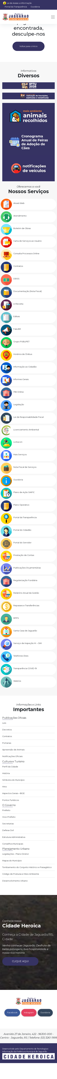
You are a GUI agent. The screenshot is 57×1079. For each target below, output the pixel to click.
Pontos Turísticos (10, 800)
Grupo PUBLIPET (21, 341)
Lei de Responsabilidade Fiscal (28, 417)
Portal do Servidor (22, 542)
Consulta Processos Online (26, 253)
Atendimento (20, 216)
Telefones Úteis (20, 656)
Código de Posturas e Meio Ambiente (20, 874)
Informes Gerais (21, 379)
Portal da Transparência (16, 7)
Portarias (6, 743)
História (6, 773)
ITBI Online (18, 392)
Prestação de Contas (23, 555)
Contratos (18, 266)
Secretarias (8, 824)
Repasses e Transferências (26, 605)
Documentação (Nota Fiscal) (27, 291)
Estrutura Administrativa (13, 837)
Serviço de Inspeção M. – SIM (27, 643)
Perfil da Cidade (10, 767)
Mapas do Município (12, 861)
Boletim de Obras (22, 228)
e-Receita (18, 304)
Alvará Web (18, 203)
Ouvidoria (35, 7)
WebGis (17, 681)
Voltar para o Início (28, 46)
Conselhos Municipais (12, 844)
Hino (4, 787)
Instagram (29, 1012)
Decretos (7, 730)
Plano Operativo (21, 505)
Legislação (18, 404)
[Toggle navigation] (52, 17)
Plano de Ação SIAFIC (24, 492)
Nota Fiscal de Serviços (24, 467)
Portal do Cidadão (22, 530)
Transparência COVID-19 (25, 668)
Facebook (12, 1012)
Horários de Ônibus (22, 354)
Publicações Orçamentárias (27, 568)
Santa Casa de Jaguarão (25, 631)
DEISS (16, 279)
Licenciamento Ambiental (26, 430)
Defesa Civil (8, 830)
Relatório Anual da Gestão (26, 593)
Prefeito (6, 810)
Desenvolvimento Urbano (15, 881)
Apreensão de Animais (13, 750)
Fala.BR (17, 329)
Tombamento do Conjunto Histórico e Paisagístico (27, 867)
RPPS (16, 618)
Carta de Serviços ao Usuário (27, 241)
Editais (16, 316)
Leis (4, 723)
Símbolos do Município (13, 780)
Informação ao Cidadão (25, 367)
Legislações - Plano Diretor (15, 854)
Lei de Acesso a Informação (19, 3)
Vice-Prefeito (9, 817)
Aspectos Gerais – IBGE (13, 793)
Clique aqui (20, 961)
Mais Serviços (20, 454)
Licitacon (17, 442)
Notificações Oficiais (12, 756)
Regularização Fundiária (25, 580)
